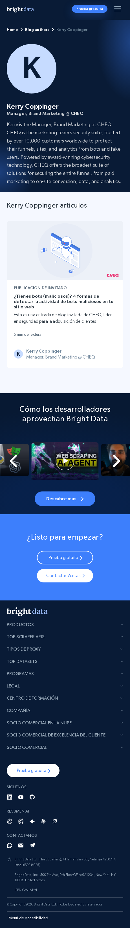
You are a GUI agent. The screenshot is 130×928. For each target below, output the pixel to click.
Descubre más (65, 498)
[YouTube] (21, 797)
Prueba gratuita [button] (89, 9)
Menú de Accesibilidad (28, 918)
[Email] (21, 845)
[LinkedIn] (9, 797)
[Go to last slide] (10, 461)
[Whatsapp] (9, 845)
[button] (33, 770)
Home (12, 29)
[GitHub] (32, 797)
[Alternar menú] (118, 10)
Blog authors (37, 29)
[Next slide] (120, 461)
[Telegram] (32, 845)
